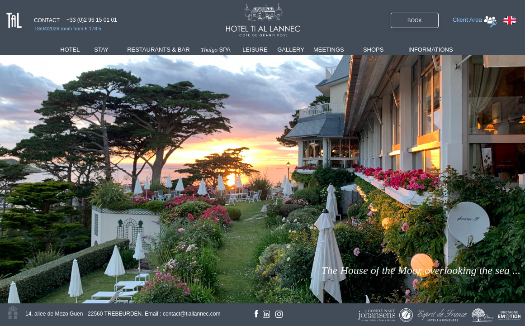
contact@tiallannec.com (192, 314)
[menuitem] (77, 49)
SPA (216, 49)
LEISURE (255, 49)
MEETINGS (328, 49)
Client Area (467, 19)
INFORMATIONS (430, 49)
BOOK (414, 20)
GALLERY (290, 49)
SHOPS (373, 49)
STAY (101, 49)
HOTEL (71, 49)
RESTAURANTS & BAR (158, 49)
